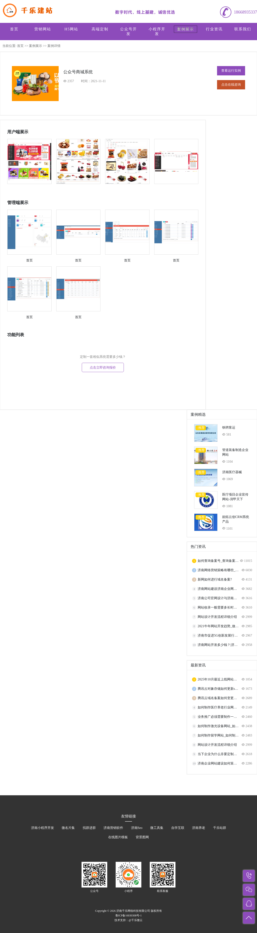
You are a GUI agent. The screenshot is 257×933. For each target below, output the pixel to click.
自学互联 (177, 828)
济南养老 (198, 828)
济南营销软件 (113, 828)
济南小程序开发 (42, 828)
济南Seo (137, 828)
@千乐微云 (135, 920)
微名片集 (68, 828)
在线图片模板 (118, 837)
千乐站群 (219, 828)
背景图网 (142, 837)
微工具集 (156, 828)
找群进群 (89, 828)
